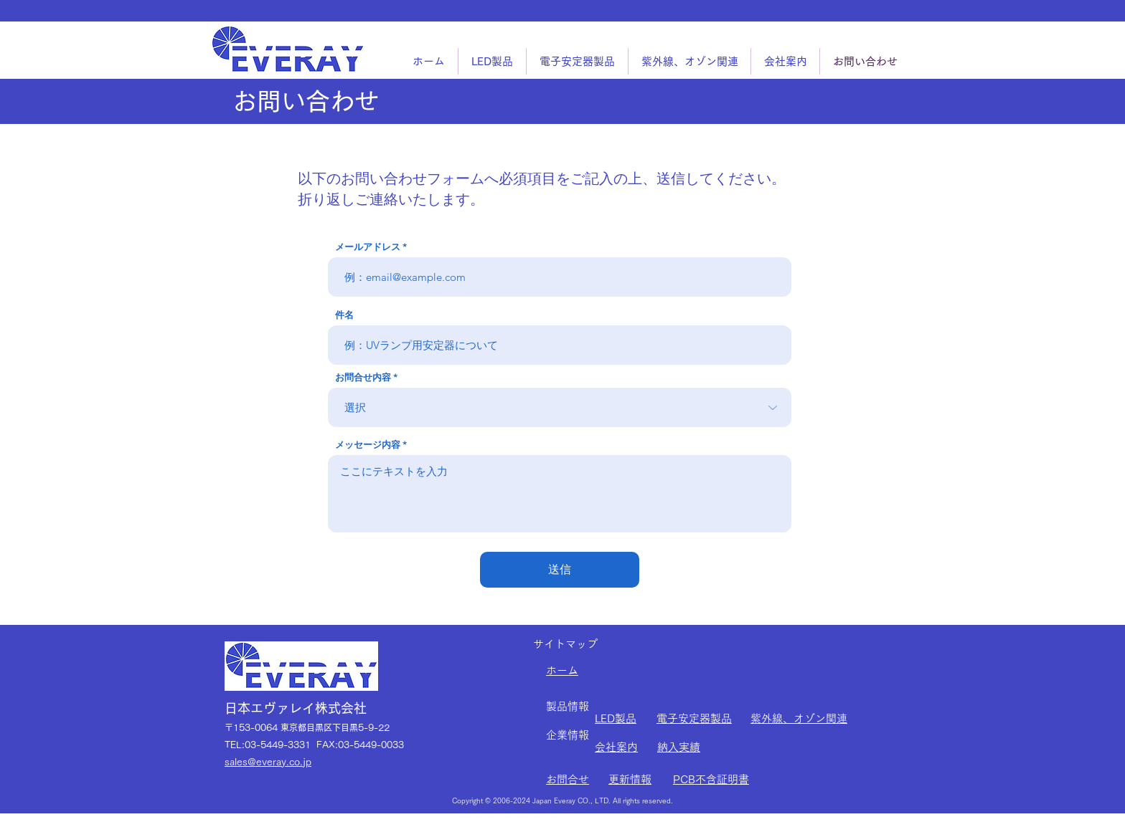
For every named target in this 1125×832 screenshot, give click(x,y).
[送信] (559, 570)
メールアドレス (367, 247)
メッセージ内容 (367, 444)
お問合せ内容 (363, 377)
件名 (344, 315)
